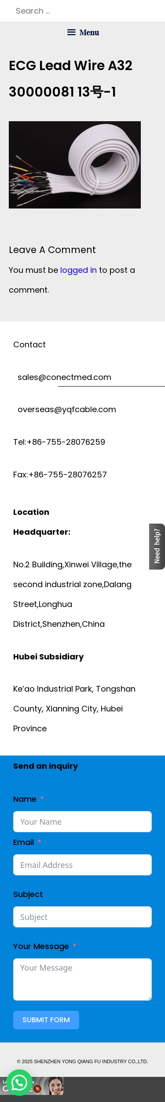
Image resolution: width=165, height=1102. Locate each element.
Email (23, 842)
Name (25, 798)
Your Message (41, 946)
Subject (28, 894)
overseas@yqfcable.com (64, 409)
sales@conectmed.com (62, 377)
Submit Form (46, 1020)
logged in (78, 270)
